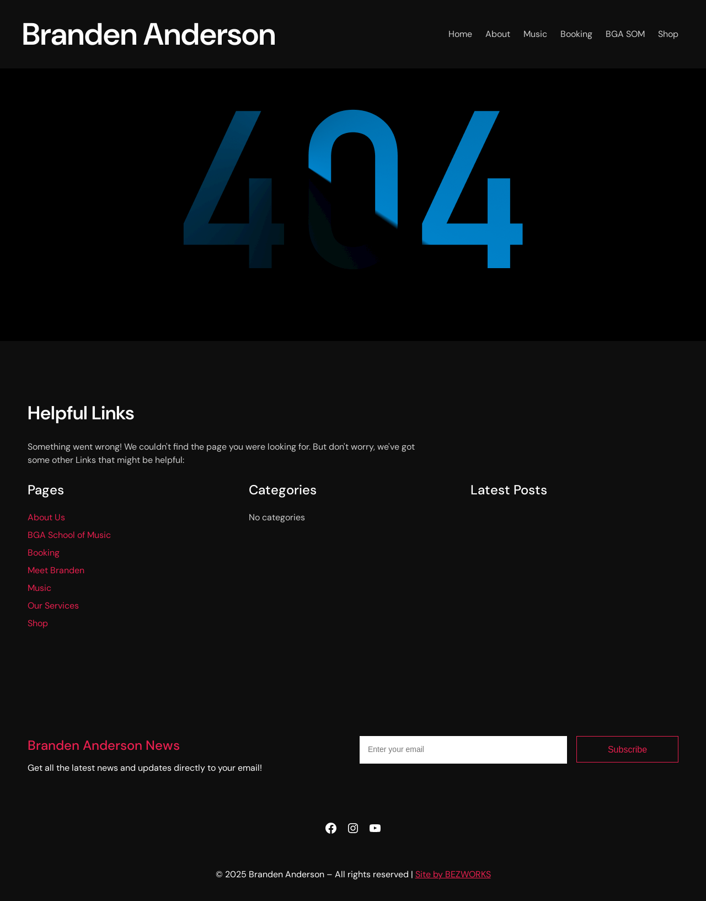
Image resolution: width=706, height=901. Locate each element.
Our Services (53, 605)
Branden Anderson (149, 34)
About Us (46, 517)
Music (39, 588)
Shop (38, 623)
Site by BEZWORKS (453, 874)
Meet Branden (56, 570)
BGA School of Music (69, 535)
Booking (44, 552)
